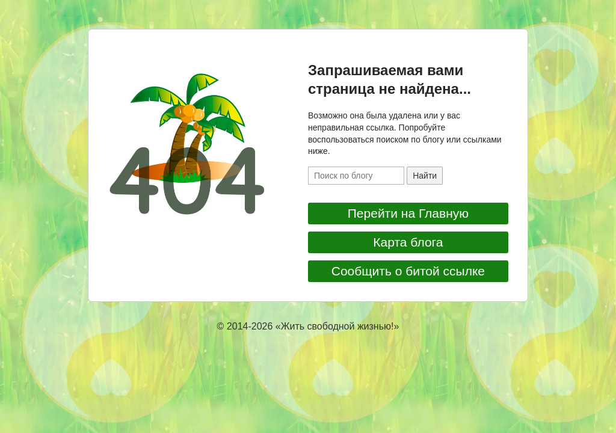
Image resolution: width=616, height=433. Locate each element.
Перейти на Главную (408, 213)
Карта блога (408, 242)
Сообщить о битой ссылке (408, 271)
